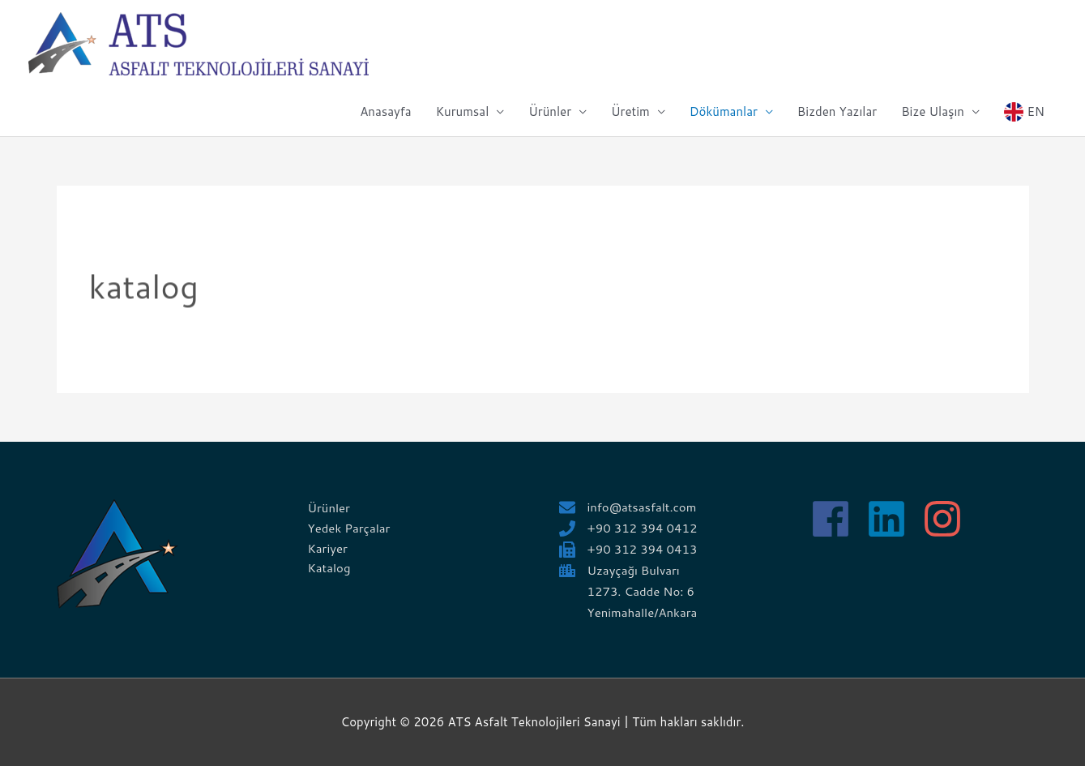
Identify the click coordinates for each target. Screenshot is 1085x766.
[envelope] (628, 507)
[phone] (628, 528)
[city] (620, 570)
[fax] (628, 549)
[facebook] (836, 519)
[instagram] (948, 519)
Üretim (630, 111)
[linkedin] (892, 519)
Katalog (329, 567)
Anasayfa (385, 111)
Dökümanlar (724, 111)
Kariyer (328, 548)
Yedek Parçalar (349, 528)
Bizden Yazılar (837, 111)
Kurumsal (462, 111)
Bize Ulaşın (932, 111)
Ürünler (549, 111)
